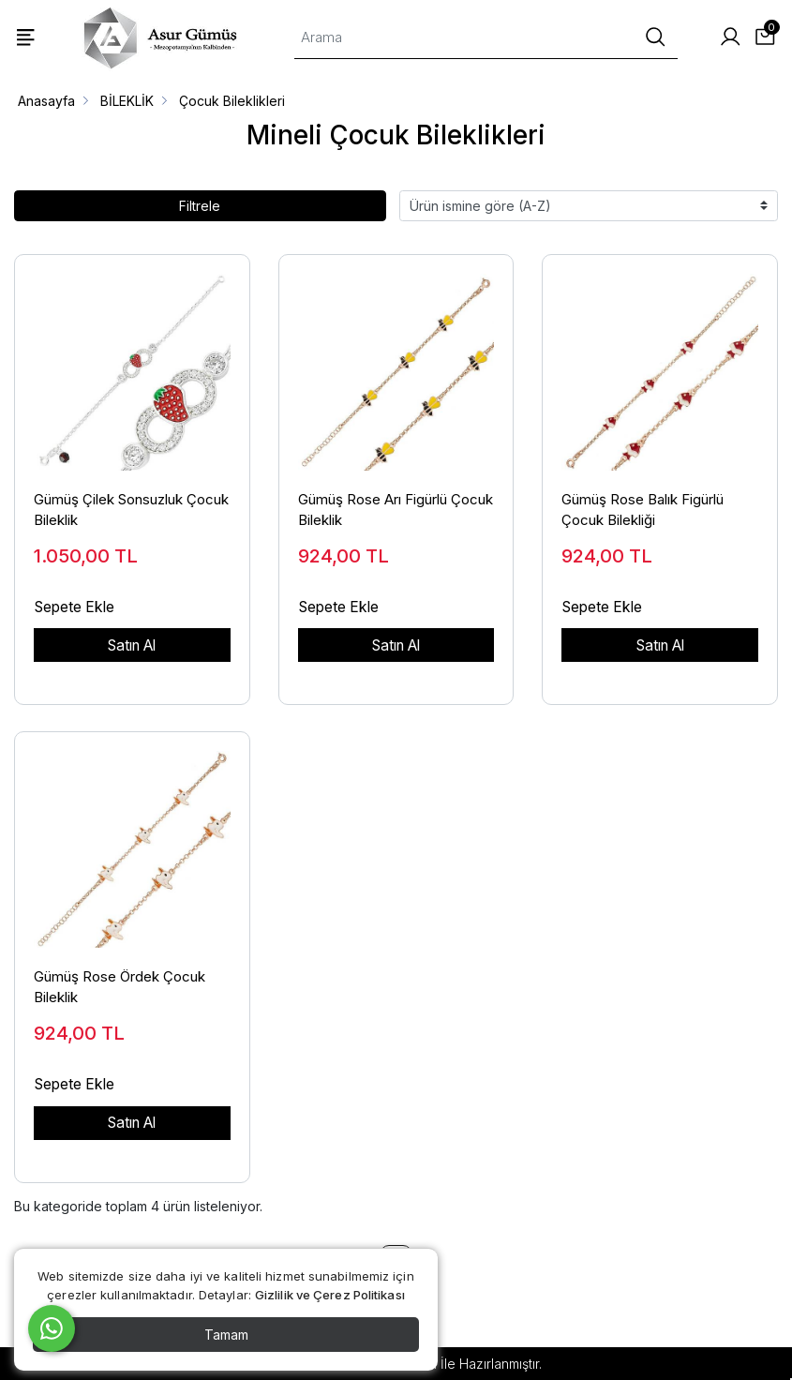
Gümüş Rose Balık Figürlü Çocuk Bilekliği (642, 510)
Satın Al (132, 645)
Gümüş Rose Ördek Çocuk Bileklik (119, 987)
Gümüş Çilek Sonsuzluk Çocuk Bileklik (131, 510)
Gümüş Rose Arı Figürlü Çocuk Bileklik (395, 510)
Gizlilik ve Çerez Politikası (330, 1294)
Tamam (226, 1334)
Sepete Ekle (74, 607)
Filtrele (199, 206)
